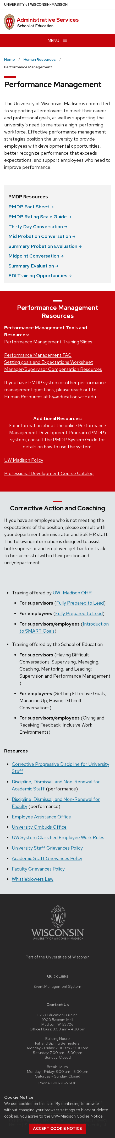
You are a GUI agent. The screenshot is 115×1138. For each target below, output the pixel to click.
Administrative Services (48, 19)
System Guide (82, 440)
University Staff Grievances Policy (47, 848)
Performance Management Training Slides (48, 342)
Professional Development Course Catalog (49, 473)
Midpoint (36, 256)
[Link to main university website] (57, 940)
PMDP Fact (31, 207)
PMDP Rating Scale (39, 217)
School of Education (35, 26)
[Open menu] (57, 40)
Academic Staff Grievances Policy (47, 858)
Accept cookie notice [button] (57, 1128)
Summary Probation (45, 246)
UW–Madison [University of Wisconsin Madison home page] (36, 4)
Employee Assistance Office (41, 817)
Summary (33, 266)
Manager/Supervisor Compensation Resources (53, 369)
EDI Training (40, 275)
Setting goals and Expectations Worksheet (48, 362)
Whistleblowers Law (32, 879)
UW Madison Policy (23, 460)
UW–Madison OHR (72, 593)
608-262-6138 (63, 1082)
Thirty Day (37, 227)
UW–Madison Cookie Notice (77, 1116)
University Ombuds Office (39, 827)
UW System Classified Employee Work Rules (58, 837)
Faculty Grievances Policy (38, 869)
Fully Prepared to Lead (80, 603)
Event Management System (57, 986)
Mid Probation (41, 236)
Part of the (58, 957)
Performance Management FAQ (38, 355)
